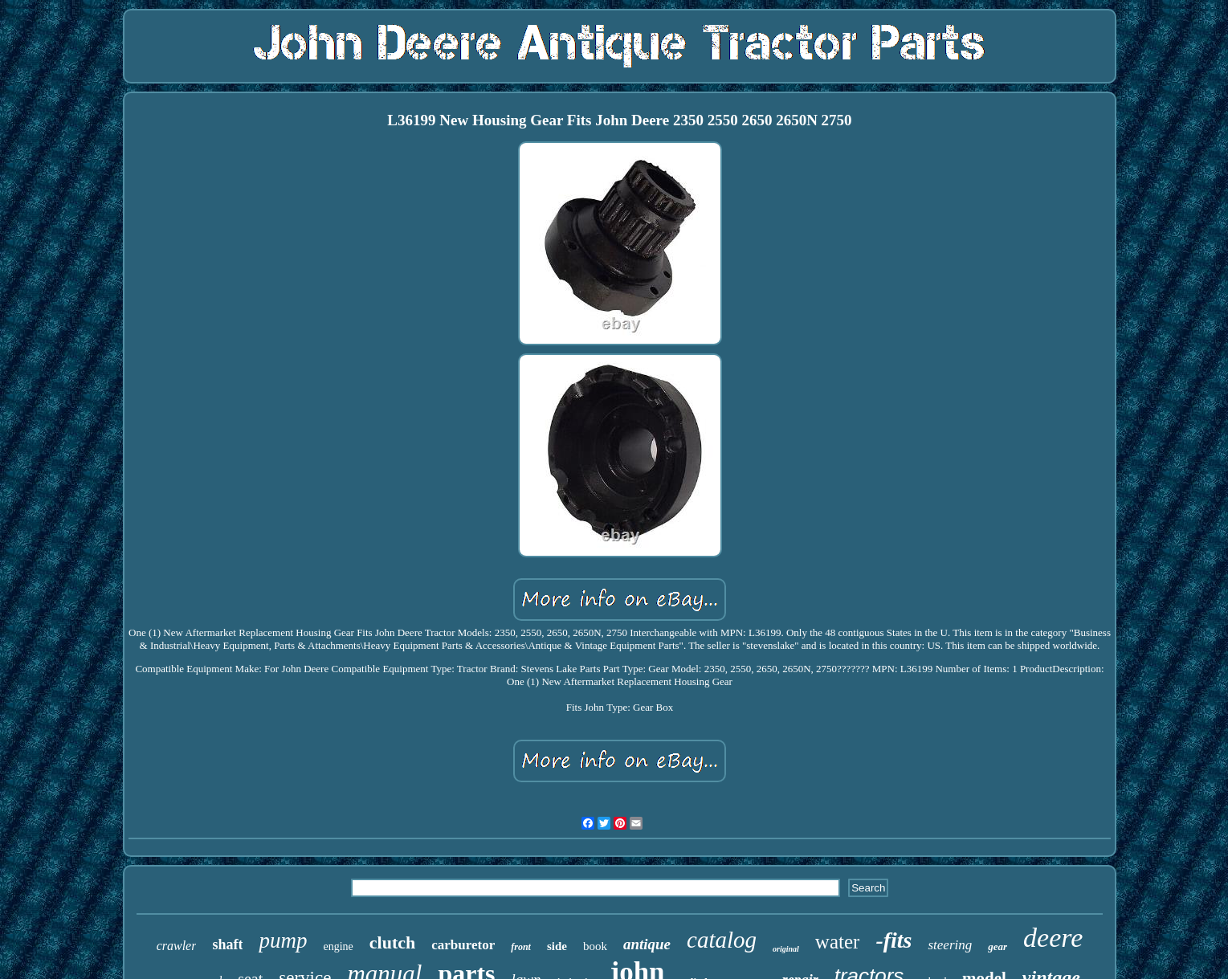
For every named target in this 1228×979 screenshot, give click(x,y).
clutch (392, 942)
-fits (893, 940)
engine (338, 946)
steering (950, 944)
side (557, 946)
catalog (722, 939)
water (837, 941)
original (786, 948)
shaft (227, 944)
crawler (177, 945)
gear (997, 946)
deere (1053, 937)
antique (647, 944)
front (521, 946)
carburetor (463, 944)
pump (283, 940)
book (595, 946)
